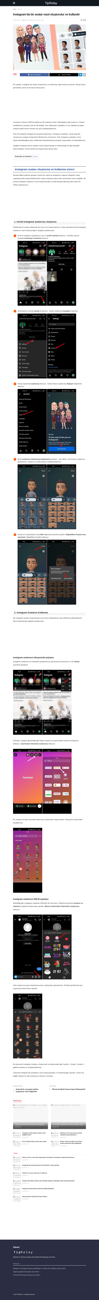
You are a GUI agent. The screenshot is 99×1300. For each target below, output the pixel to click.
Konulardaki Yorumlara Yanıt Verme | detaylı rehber (68, 1124)
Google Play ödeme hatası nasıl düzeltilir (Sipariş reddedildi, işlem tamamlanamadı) (48, 1181)
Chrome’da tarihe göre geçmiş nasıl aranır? (26, 1274)
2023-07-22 (25, 1144)
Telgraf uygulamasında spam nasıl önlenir (26, 1271)
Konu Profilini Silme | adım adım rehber (34, 1141)
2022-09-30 (16, 20)
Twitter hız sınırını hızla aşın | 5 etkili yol (34, 1173)
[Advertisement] (49, 105)
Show (35, 156)
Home (14, 9)
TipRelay (51, 3)
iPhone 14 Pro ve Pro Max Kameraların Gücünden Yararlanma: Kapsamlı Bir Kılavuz (48, 1157)
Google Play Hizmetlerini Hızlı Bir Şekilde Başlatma (38, 1188)
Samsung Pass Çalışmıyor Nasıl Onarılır (34, 1196)
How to (20, 9)
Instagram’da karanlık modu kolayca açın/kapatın (29, 1124)
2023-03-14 (25, 1191)
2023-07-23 (18, 1126)
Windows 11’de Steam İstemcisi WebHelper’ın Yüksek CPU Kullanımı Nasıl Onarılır (39, 1268)
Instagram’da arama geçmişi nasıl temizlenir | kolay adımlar (40, 1165)
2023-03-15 (25, 1183)
